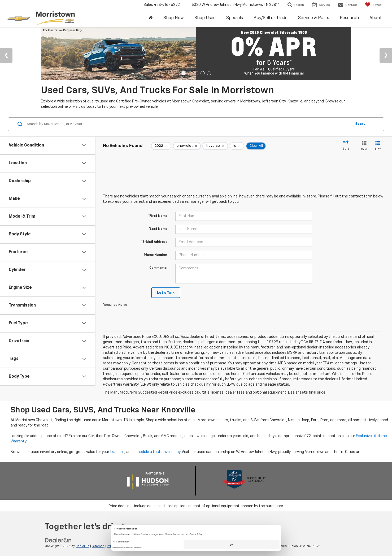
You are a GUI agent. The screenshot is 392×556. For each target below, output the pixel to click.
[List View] (378, 146)
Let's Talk (166, 293)
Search (361, 124)
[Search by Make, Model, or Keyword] (188, 124)
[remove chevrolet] (187, 146)
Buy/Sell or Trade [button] (271, 18)
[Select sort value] (347, 145)
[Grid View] (363, 146)
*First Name (157, 216)
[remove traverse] (215, 146)
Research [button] (349, 18)
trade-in (117, 452)
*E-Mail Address (154, 242)
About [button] (375, 18)
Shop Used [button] (205, 18)
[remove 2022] (161, 146)
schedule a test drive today (156, 452)
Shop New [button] (173, 18)
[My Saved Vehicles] (373, 4)
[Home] (150, 18)
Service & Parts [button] (313, 18)
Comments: (158, 268)
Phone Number (155, 255)
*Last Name (158, 229)
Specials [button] (234, 18)
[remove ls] (237, 146)
